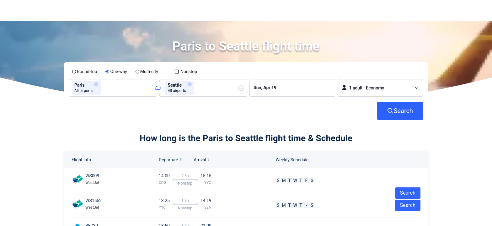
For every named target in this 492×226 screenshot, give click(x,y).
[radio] (84, 72)
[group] (113, 88)
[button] (439, 10)
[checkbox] (185, 72)
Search (407, 205)
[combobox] (104, 88)
